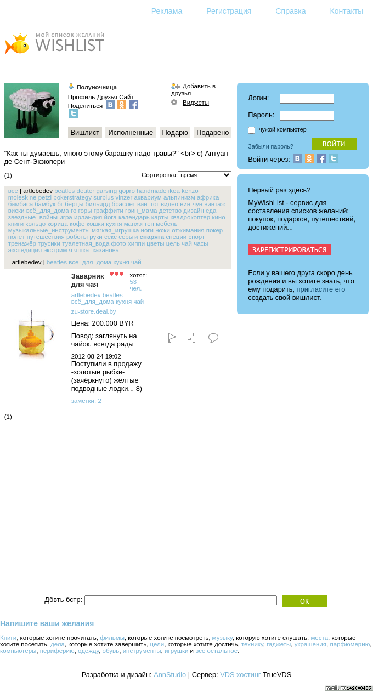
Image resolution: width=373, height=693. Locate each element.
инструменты (142, 650)
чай (187, 243)
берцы (74, 204)
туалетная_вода (85, 243)
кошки (95, 223)
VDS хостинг (240, 675)
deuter (86, 191)
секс (110, 237)
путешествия (46, 237)
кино (218, 217)
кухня (114, 223)
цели (157, 644)
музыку (222, 637)
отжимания (188, 230)
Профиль (81, 97)
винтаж (214, 204)
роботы (77, 237)
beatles (64, 191)
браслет (123, 204)
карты (159, 217)
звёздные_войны (33, 217)
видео (169, 204)
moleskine (22, 197)
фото (118, 243)
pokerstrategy (72, 197)
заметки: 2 (86, 400)
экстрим (55, 250)
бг (60, 204)
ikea (174, 191)
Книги (8, 637)
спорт (196, 237)
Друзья (107, 97)
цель (173, 243)
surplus (103, 197)
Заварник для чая (87, 280)
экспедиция (25, 250)
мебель (166, 223)
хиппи (136, 243)
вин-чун (191, 204)
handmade (151, 191)
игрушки (176, 650)
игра (65, 217)
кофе (77, 223)
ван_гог (148, 204)
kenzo (190, 191)
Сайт (126, 97)
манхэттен (139, 223)
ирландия (88, 217)
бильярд (98, 204)
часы (201, 243)
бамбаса (20, 204)
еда (211, 210)
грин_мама (141, 210)
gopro (126, 191)
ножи (162, 230)
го (73, 210)
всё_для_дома (47, 210)
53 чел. (135, 285)
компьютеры (18, 650)
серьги (128, 237)
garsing (106, 191)
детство (170, 210)
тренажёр (22, 243)
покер (214, 230)
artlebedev (86, 295)
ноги (147, 230)
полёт (16, 237)
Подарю (175, 132)
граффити (108, 210)
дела (57, 644)
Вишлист (84, 132)
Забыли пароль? (270, 146)
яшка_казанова (96, 250)
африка (208, 197)
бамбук (45, 204)
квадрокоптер (190, 217)
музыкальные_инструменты (49, 230)
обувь (111, 650)
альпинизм (179, 197)
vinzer (124, 197)
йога (110, 217)
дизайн (193, 210)
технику (252, 644)
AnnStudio (170, 675)
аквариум (147, 197)
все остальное (216, 650)
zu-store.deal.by (93, 311)
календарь (134, 217)
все (13, 191)
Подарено (212, 132)
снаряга (152, 237)
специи (176, 237)
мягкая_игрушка (115, 230)
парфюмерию (350, 644)
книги (16, 223)
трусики (49, 243)
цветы (155, 243)
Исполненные (131, 132)
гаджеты (279, 644)
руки (96, 237)
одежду (88, 650)
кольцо (35, 223)
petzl (45, 197)
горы (85, 210)
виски (16, 210)
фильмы (112, 637)
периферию (57, 650)
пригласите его (321, 289)
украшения (310, 644)
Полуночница (97, 87)
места (319, 637)
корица (57, 223)
